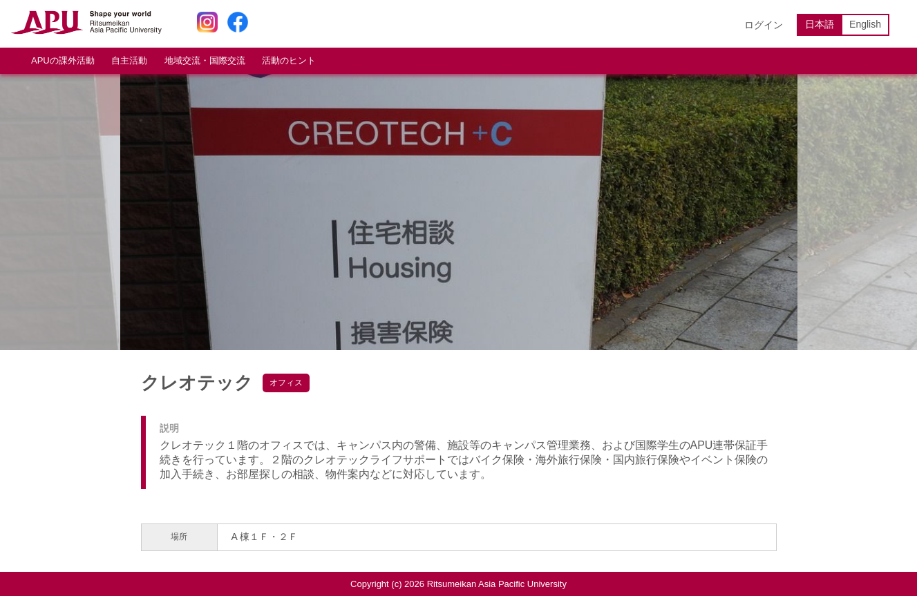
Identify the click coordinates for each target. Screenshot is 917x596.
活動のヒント (289, 60)
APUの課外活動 (63, 60)
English (865, 24)
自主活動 (129, 60)
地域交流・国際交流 (204, 60)
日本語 (819, 24)
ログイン (763, 24)
